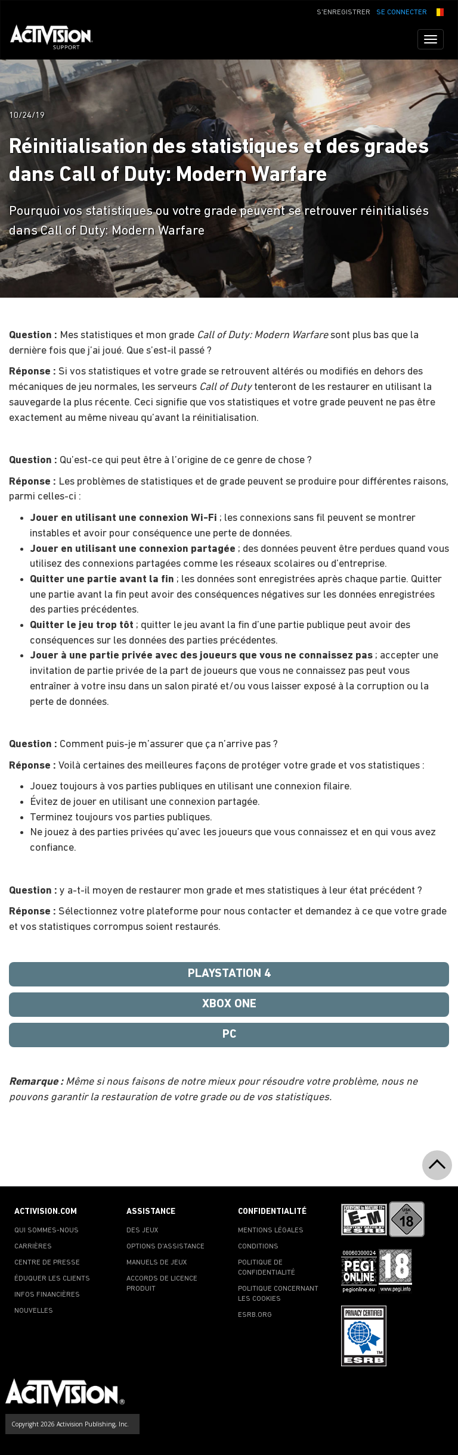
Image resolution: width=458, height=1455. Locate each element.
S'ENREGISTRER (343, 12)
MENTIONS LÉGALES (271, 1230)
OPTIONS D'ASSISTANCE (165, 1246)
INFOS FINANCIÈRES (47, 1294)
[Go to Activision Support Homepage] (57, 39)
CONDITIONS (258, 1246)
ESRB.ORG (255, 1315)
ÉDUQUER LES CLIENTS (52, 1278)
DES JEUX (142, 1230)
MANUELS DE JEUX (156, 1262)
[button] (438, 11)
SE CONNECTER (401, 12)
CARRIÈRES (33, 1246)
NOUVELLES (33, 1311)
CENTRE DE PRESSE (47, 1262)
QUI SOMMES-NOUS (46, 1230)
